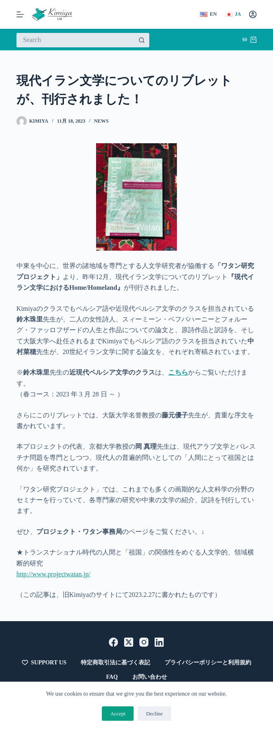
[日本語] (233, 14)
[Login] (253, 14)
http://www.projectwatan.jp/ (53, 574)
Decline (154, 713)
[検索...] (75, 40)
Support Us (44, 662)
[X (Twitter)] (128, 642)
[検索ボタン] (142, 40)
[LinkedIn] (159, 642)
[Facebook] (113, 642)
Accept (117, 713)
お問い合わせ (149, 677)
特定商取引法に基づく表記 (115, 662)
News (101, 121)
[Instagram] (143, 642)
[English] (208, 14)
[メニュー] (20, 14)
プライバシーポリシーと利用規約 (208, 662)
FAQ (112, 677)
